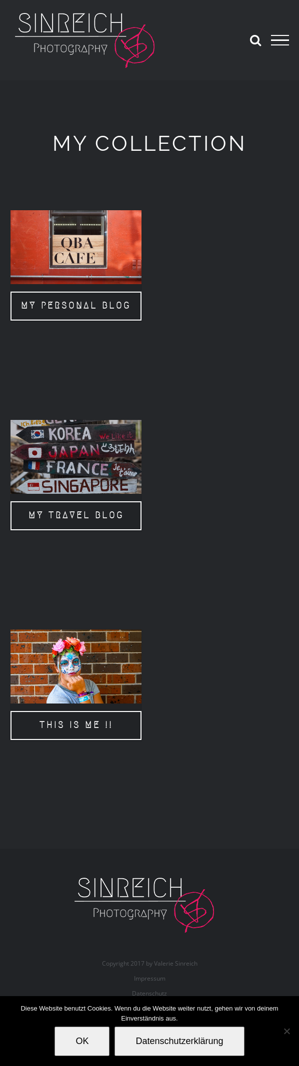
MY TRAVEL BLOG (76, 515)
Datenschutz (149, 993)
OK (82, 1041)
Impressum (150, 978)
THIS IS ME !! (76, 725)
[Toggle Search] (255, 40)
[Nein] (287, 1031)
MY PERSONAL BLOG (76, 306)
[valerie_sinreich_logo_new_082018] (149, 878)
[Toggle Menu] (280, 40)
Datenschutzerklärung (179, 1041)
